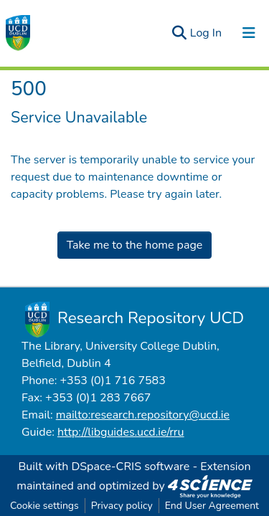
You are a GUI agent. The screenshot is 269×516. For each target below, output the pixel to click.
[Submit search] (180, 33)
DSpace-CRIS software (130, 466)
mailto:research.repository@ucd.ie (143, 415)
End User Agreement (212, 505)
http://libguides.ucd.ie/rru (120, 432)
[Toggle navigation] (249, 33)
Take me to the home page (135, 245)
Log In (206, 33)
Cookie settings (44, 505)
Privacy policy (122, 505)
